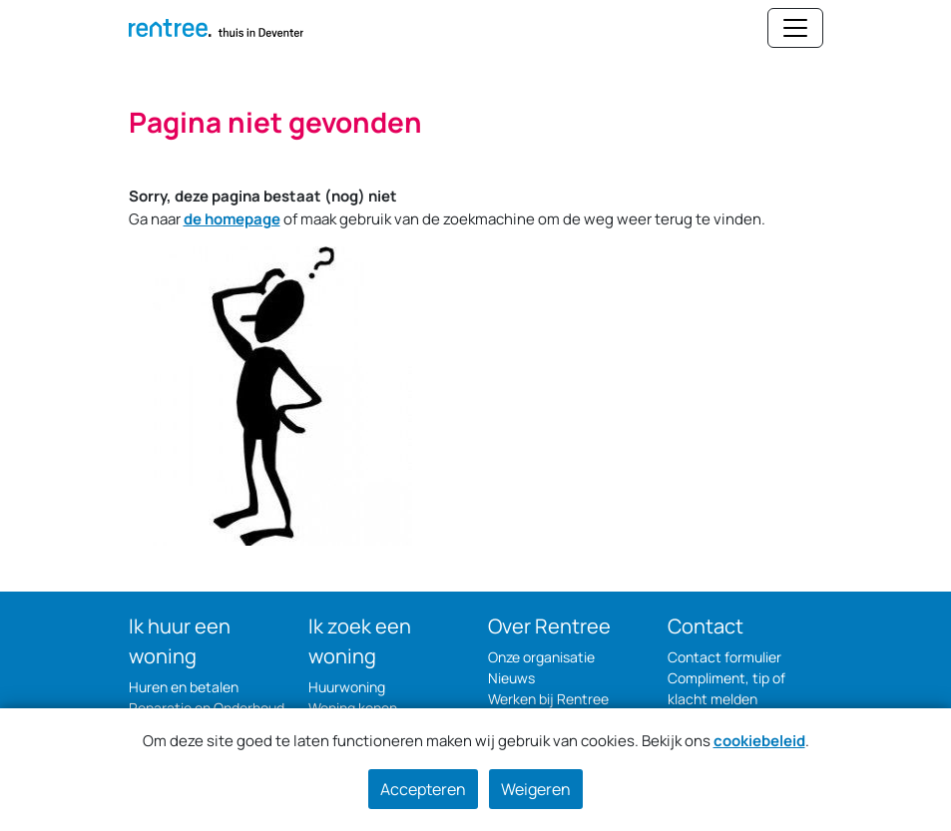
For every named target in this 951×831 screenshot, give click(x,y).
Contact (705, 626)
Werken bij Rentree (548, 698)
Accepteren (423, 789)
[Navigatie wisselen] (795, 28)
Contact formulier (724, 656)
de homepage (232, 218)
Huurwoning (346, 686)
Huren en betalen (183, 686)
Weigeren (536, 789)
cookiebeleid (759, 740)
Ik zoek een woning (359, 641)
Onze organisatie (541, 656)
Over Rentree (549, 626)
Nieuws (511, 677)
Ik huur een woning (180, 641)
